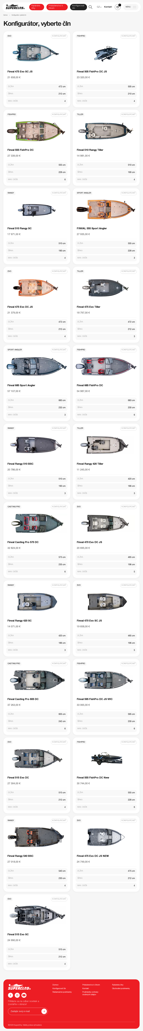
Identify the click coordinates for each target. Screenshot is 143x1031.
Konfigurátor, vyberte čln (19, 15)
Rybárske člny (35, 7)
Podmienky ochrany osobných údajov (90, 993)
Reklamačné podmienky (62, 992)
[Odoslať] (44, 1011)
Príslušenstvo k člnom (56, 7)
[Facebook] (10, 995)
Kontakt (108, 7)
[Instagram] (17, 995)
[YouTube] (23, 995)
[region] (71, 15)
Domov (5, 15)
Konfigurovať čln (78, 7)
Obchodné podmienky (121, 989)
